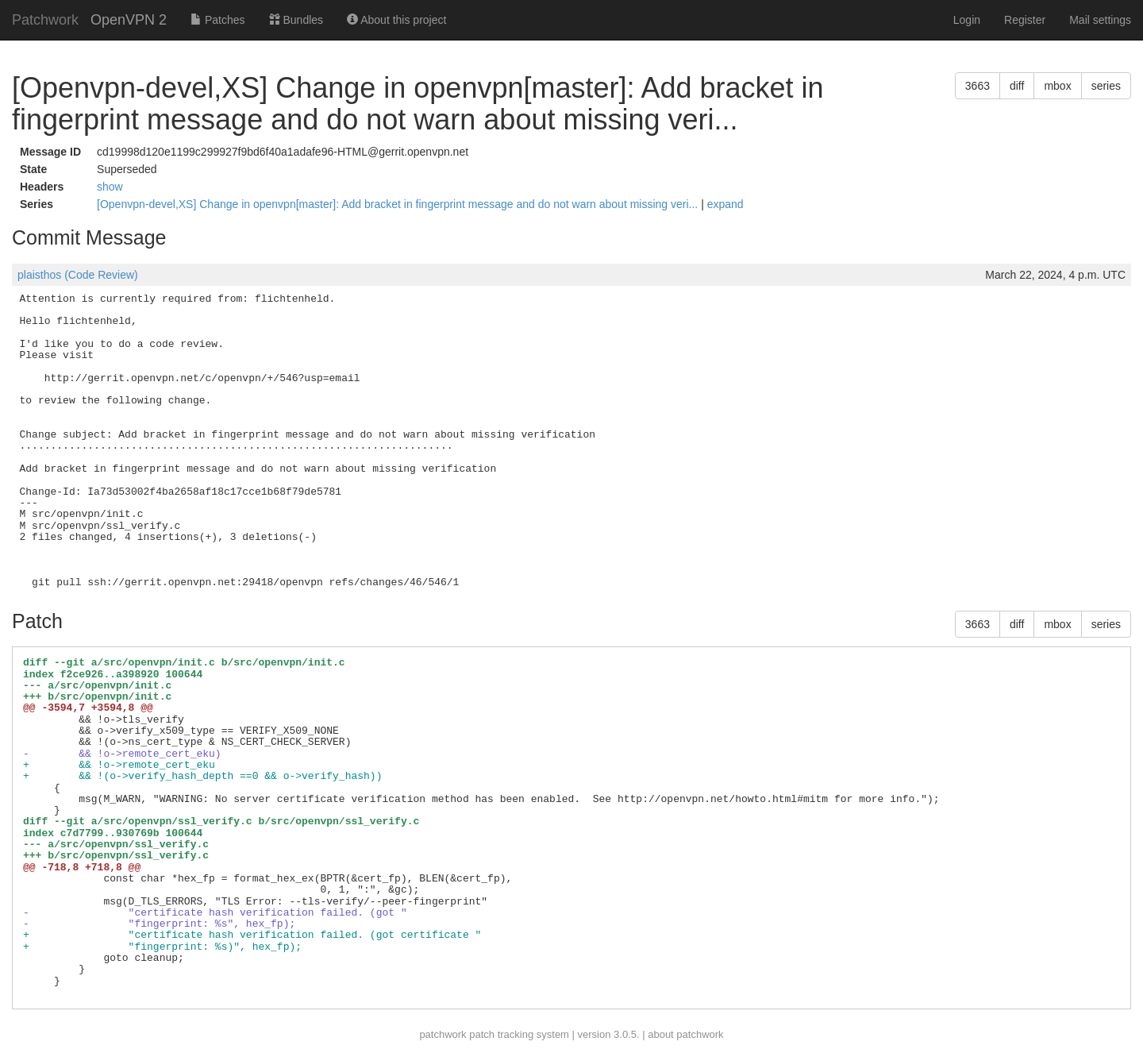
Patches (217, 20)
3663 (977, 85)
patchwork (442, 1034)
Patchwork (45, 20)
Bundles (296, 20)
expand (725, 204)
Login (966, 20)
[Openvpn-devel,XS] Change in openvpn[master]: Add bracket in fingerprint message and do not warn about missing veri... (399, 204)
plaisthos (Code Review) (77, 274)
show (110, 186)
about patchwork (685, 1034)
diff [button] (1017, 85)
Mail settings (1100, 20)
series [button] (1106, 85)
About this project (396, 20)
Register (1024, 20)
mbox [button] (1057, 85)
